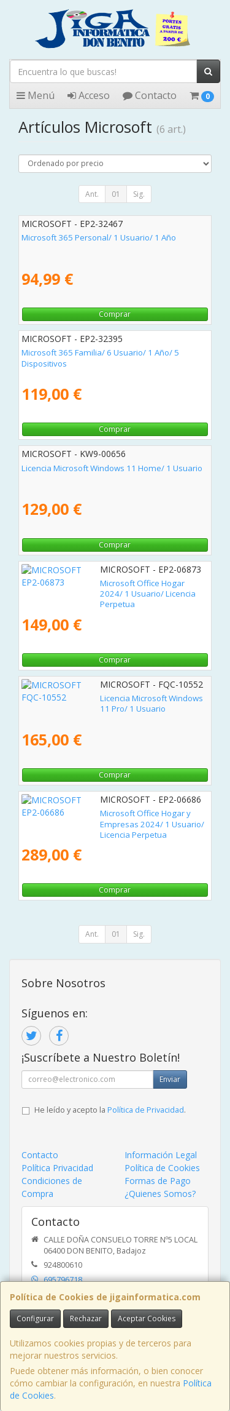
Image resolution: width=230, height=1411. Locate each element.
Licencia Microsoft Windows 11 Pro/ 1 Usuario (106, 698)
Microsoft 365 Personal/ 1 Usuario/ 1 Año (98, 237)
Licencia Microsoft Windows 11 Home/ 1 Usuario (111, 468)
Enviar (169, 1079)
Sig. (139, 194)
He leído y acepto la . (110, 1110)
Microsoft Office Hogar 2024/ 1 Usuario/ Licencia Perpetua (112, 588)
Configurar (35, 1318)
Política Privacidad (57, 1168)
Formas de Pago (158, 1180)
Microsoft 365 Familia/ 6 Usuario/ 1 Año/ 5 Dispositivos (100, 357)
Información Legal (161, 1155)
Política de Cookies (162, 1168)
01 (116, 194)
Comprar (115, 314)
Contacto (150, 95)
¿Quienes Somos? (160, 1193)
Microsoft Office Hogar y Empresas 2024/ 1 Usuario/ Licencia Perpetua (102, 818)
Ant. (92, 194)
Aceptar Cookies (146, 1318)
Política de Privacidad (145, 1110)
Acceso (88, 95)
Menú (36, 95)
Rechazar (86, 1318)
